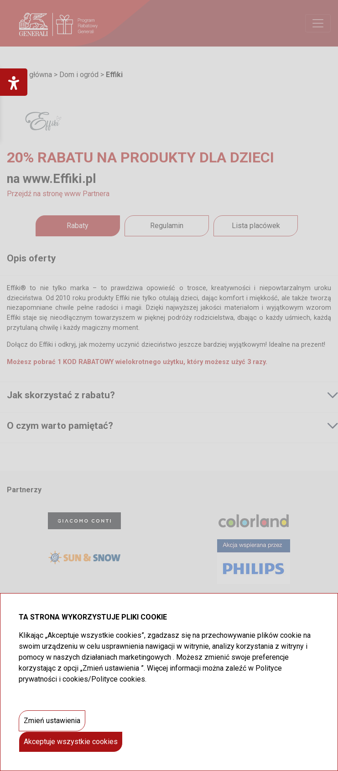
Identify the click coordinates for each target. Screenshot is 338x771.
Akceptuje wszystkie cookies (71, 741)
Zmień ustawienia (52, 720)
